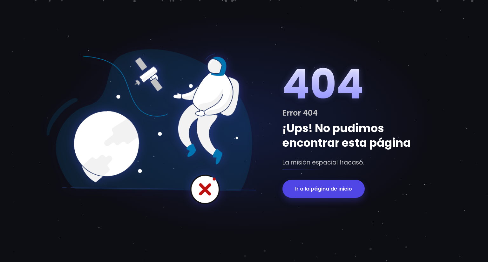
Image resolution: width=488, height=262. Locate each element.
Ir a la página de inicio (323, 188)
